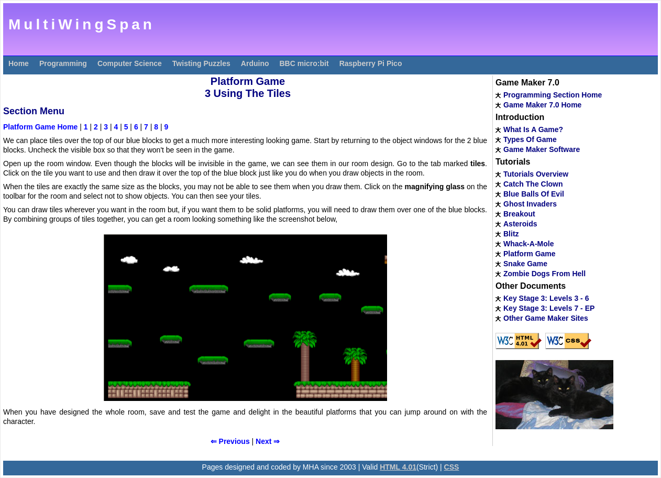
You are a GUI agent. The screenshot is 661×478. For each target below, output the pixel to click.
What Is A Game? (533, 129)
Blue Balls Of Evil (533, 194)
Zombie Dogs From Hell (544, 273)
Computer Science (129, 63)
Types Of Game (530, 139)
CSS (451, 467)
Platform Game (529, 253)
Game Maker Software (541, 149)
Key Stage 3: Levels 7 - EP (548, 308)
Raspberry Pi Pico (370, 63)
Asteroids (520, 224)
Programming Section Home (552, 95)
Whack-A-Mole (528, 244)
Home (18, 63)
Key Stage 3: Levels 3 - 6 (546, 298)
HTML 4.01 (398, 467)
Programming (63, 63)
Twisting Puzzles (201, 63)
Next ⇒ (268, 441)
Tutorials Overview (535, 174)
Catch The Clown (533, 184)
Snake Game (525, 263)
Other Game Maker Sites (545, 318)
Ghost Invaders (530, 204)
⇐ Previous (230, 441)
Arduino (255, 63)
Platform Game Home (40, 127)
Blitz (511, 234)
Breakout (519, 214)
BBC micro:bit (304, 63)
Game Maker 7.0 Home (542, 105)
